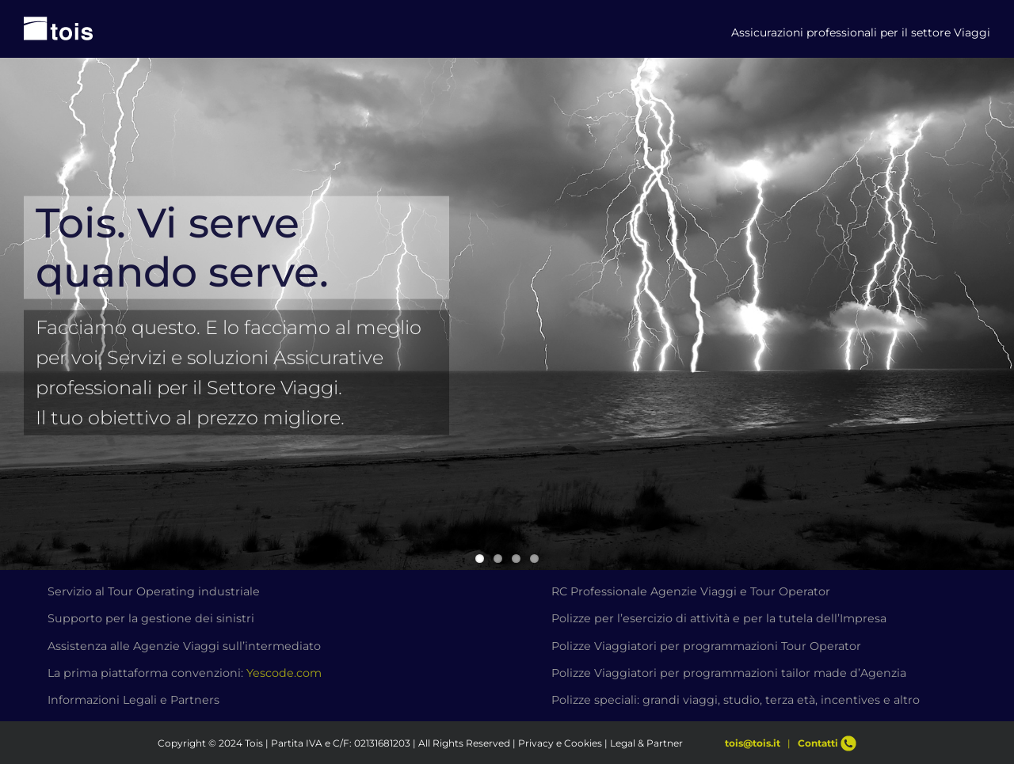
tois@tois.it (752, 743)
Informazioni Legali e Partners (133, 700)
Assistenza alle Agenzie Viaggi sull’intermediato (184, 646)
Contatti (827, 743)
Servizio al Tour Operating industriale (154, 591)
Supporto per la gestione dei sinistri (151, 618)
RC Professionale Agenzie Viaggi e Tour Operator (690, 591)
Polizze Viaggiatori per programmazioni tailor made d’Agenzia (728, 673)
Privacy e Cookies (560, 743)
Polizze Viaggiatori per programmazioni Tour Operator (706, 646)
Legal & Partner (646, 743)
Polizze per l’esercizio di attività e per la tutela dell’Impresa (718, 618)
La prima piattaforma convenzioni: (185, 673)
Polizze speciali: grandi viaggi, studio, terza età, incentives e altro (735, 700)
